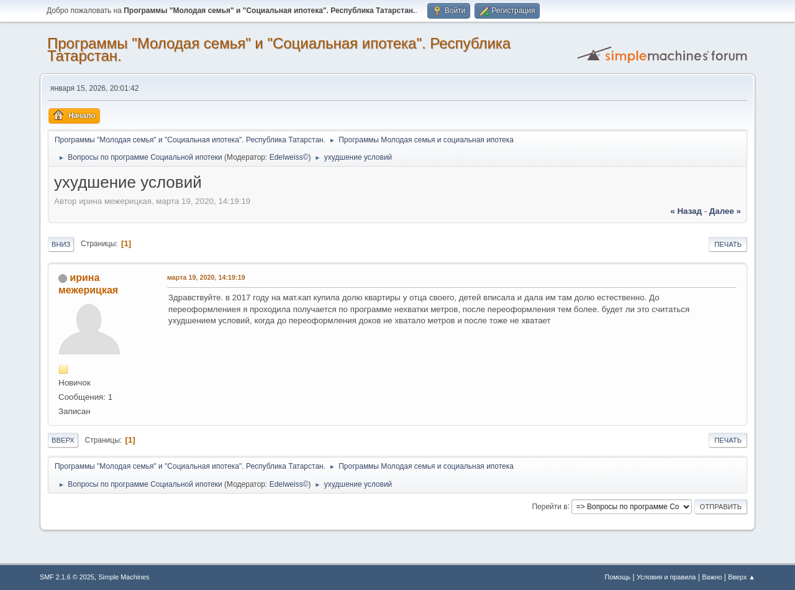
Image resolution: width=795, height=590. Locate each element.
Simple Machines (123, 577)
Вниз (61, 244)
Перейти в (549, 506)
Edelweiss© (289, 157)
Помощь (618, 577)
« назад (686, 211)
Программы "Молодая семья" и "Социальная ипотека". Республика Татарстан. (279, 49)
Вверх (63, 440)
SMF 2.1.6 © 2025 (67, 577)
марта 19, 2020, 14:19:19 (206, 277)
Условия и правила (666, 577)
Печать (728, 244)
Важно (712, 577)
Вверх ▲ (741, 577)
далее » (725, 211)
